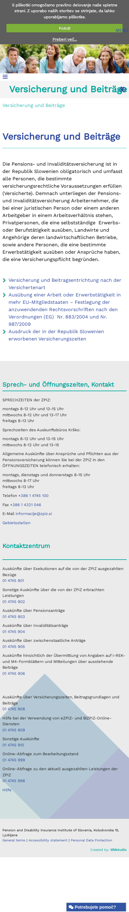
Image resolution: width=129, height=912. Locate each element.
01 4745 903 (13, 616)
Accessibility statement (49, 840)
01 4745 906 (13, 673)
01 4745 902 (13, 601)
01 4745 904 (13, 631)
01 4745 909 (13, 730)
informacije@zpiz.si (34, 513)
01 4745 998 (13, 780)
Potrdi (64, 28)
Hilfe (7, 790)
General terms (14, 840)
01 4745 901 (13, 580)
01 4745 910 (13, 745)
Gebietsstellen (16, 522)
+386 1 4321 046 (25, 504)
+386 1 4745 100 (33, 495)
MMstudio (118, 850)
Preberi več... (64, 39)
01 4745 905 (13, 646)
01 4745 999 (13, 760)
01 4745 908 (13, 709)
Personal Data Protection (91, 840)
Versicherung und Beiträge (68, 89)
